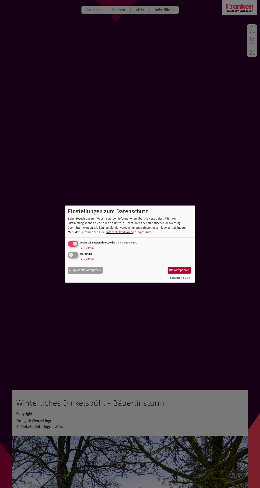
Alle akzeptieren (179, 270)
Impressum (144, 232)
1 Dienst (87, 248)
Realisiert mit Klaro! (180, 278)
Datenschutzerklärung (119, 232)
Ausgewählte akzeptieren (85, 270)
